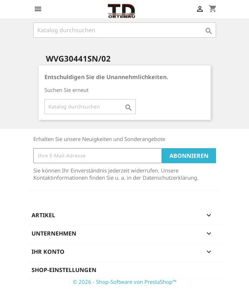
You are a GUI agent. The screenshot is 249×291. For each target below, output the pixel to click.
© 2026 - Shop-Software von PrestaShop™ (125, 281)
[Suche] (124, 30)
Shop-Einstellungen (64, 270)
